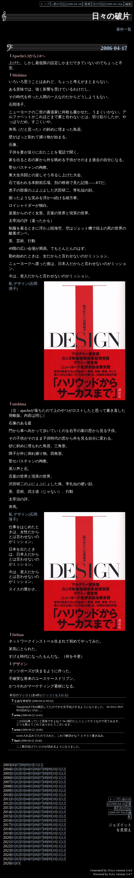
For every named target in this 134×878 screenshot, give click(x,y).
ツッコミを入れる (55, 695)
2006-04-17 (114, 48)
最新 (88, 4)
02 (18, 769)
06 (13, 765)
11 (36, 765)
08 (22, 765)
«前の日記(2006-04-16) (67, 4)
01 (13, 769)
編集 (128, 4)
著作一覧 (123, 29)
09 (27, 765)
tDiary (111, 870)
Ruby (112, 874)
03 (22, 769)
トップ (45, 4)
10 (31, 765)
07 (18, 765)
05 (31, 769)
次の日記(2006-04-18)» (108, 4)
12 (40, 765)
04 (27, 769)
